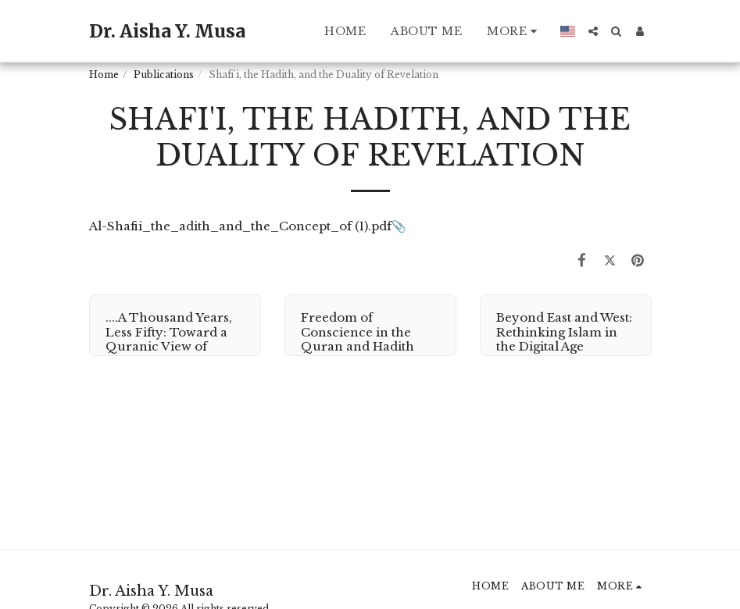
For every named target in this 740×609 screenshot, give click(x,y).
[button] (593, 31)
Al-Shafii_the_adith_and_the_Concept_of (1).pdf (240, 226)
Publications (164, 74)
